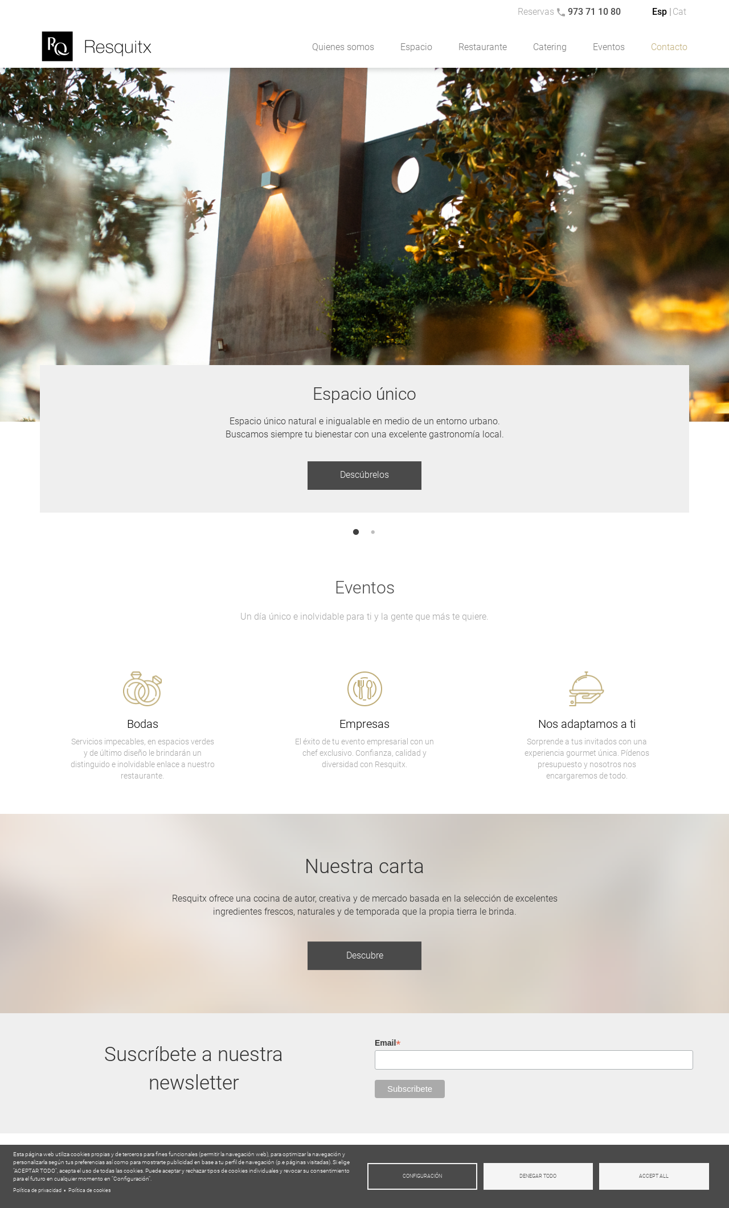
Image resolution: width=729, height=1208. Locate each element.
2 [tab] (373, 532)
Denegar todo (537, 1176)
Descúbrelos (364, 474)
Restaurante (482, 47)
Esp (659, 11)
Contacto (669, 47)
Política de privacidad (37, 1190)
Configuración (422, 1176)
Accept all (654, 1176)
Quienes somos (343, 47)
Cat (679, 11)
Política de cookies (89, 1190)
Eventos (609, 47)
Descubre (364, 955)
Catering (550, 47)
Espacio (416, 47)
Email (388, 1043)
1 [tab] (356, 533)
